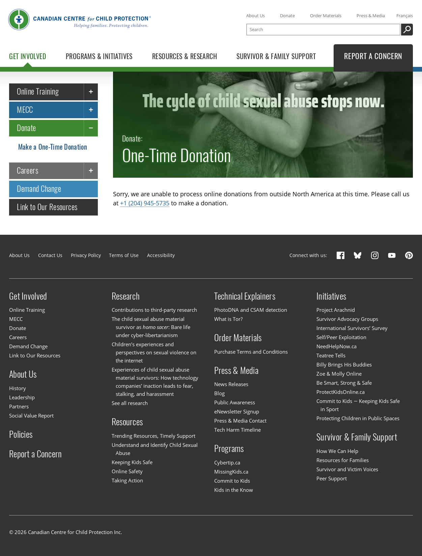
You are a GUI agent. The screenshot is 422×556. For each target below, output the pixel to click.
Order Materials (325, 15)
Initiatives (331, 296)
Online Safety (127, 471)
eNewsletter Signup (236, 411)
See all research (130, 403)
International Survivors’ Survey (352, 328)
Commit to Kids (232, 480)
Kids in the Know (233, 489)
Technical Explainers (244, 296)
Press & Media (371, 15)
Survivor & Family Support (356, 437)
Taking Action (127, 480)
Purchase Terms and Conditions (251, 351)
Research (126, 296)
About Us (255, 15)
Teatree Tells (330, 355)
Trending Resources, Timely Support (153, 435)
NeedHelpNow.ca (336, 346)
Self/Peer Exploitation (341, 337)
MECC (25, 109)
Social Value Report (31, 415)
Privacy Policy (86, 255)
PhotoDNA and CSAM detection (250, 309)
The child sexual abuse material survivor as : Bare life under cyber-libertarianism (151, 326)
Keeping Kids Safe (132, 462)
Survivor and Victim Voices (347, 469)
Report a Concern (35, 454)
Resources (127, 421)
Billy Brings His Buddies (344, 364)
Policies (20, 434)
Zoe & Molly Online (339, 373)
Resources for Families (342, 460)
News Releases (231, 384)
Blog (219, 393)
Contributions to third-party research (154, 309)
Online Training (38, 91)
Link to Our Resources (47, 207)
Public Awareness (234, 402)
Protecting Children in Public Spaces (357, 418)
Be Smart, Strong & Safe (344, 382)
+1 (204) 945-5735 (144, 203)
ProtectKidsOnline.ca (340, 391)
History (17, 388)
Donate (287, 15)
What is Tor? (228, 318)
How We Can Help (337, 451)
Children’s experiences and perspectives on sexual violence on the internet (154, 352)
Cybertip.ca (227, 462)
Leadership (22, 397)
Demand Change (39, 188)
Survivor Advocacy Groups (347, 318)
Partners (19, 406)
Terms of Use (124, 255)
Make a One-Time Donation (52, 146)
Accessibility (161, 255)
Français (404, 15)
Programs (229, 448)
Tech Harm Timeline (237, 429)
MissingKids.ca (231, 471)
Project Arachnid (335, 309)
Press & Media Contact (240, 420)
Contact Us (50, 255)
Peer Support (331, 478)
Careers (27, 170)
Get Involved (28, 296)
